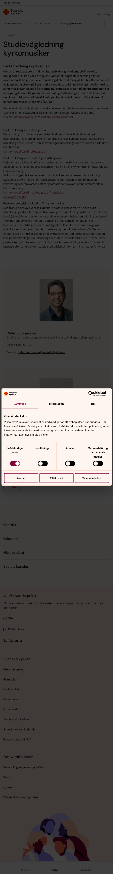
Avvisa (21, 477)
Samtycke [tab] (20, 403)
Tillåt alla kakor (91, 477)
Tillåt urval (56, 477)
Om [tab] (93, 403)
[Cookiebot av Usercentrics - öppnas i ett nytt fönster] (93, 393)
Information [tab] (56, 403)
